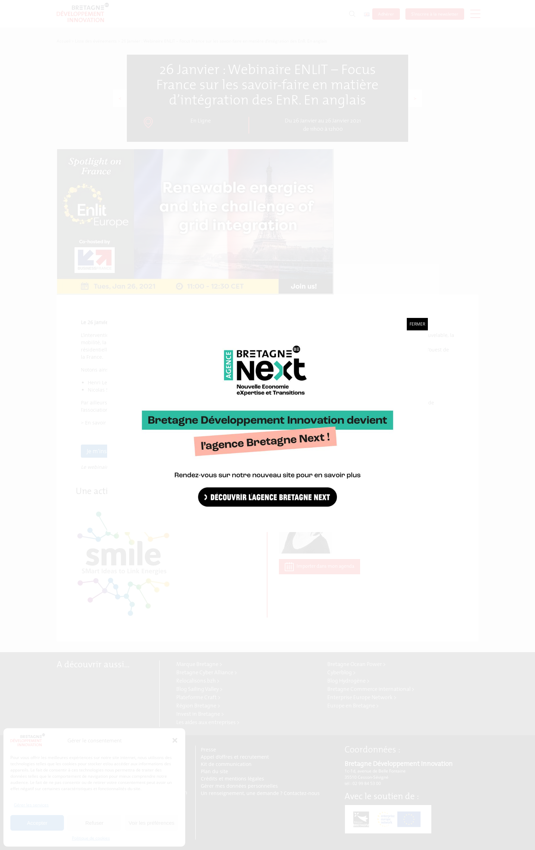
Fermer (417, 324)
